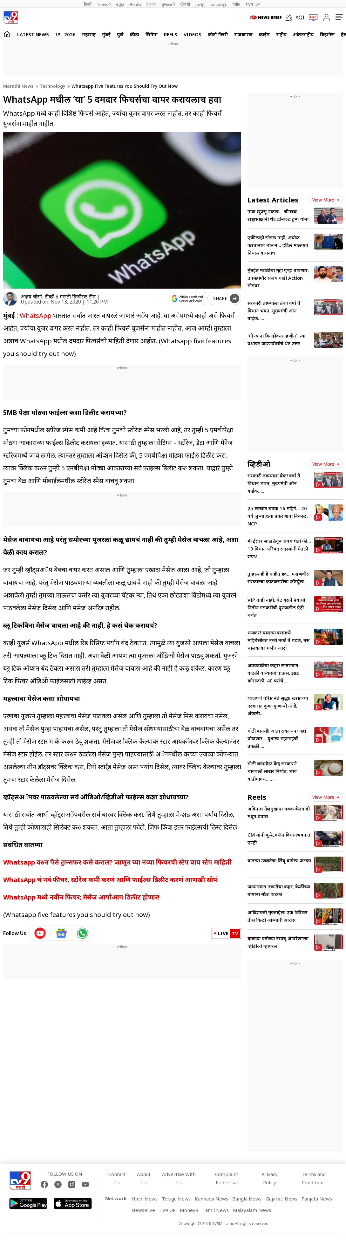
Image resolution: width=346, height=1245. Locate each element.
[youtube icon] (40, 933)
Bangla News (246, 1198)
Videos (192, 34)
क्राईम (264, 34)
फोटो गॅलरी (218, 34)
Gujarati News (281, 1198)
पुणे (120, 34)
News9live (143, 1210)
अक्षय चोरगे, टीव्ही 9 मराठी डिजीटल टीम (58, 296)
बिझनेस (327, 34)
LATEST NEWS (33, 34)
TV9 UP (167, 1210)
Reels (170, 34)
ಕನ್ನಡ (120, 4)
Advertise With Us (179, 1178)
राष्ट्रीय (281, 34)
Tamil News (215, 1210)
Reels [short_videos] (257, 797)
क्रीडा (134, 34)
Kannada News (211, 1198)
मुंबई (106, 34)
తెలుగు (135, 4)
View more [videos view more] (325, 464)
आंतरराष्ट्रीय (303, 34)
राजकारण (243, 34)
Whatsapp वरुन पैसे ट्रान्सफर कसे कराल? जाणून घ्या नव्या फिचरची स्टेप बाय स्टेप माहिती (117, 862)
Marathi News (18, 86)
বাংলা (151, 4)
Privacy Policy (269, 1178)
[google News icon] (61, 933)
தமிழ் (200, 4)
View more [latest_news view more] (325, 200)
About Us (144, 1178)
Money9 (189, 1210)
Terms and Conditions (314, 1178)
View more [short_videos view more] (325, 797)
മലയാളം (218, 4)
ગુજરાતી (168, 4)
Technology (51, 86)
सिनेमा (152, 34)
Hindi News (145, 1198)
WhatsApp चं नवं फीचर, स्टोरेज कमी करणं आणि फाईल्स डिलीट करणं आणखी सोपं (110, 879)
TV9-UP (252, 4)
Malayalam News (252, 1210)
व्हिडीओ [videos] (259, 464)
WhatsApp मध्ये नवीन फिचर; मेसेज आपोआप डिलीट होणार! (81, 897)
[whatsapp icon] (82, 933)
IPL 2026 (65, 34)
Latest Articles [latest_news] (273, 199)
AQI (299, 17)
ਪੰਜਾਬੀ (185, 4)
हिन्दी (88, 4)
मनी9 (236, 4)
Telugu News (176, 1198)
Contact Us (117, 1178)
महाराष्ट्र (89, 34)
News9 (104, 4)
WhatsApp (36, 315)
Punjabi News (317, 1198)
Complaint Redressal (226, 1178)
